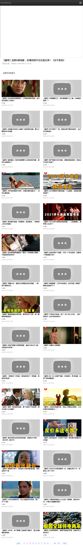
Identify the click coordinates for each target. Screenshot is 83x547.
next (64, 543)
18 (55, 543)
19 (58, 543)
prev (18, 543)
